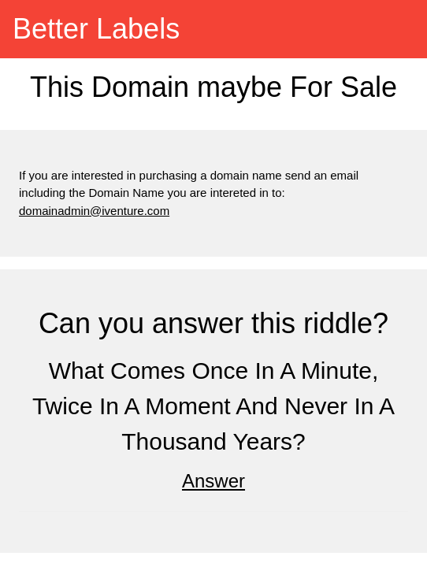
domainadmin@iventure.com (94, 210)
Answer (213, 480)
